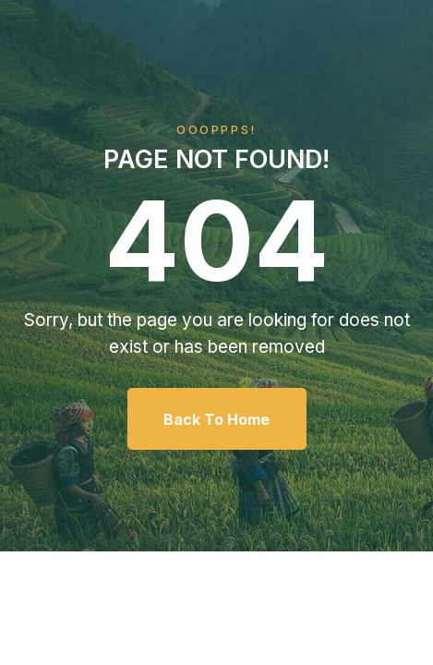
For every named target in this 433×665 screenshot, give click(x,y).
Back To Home (216, 419)
